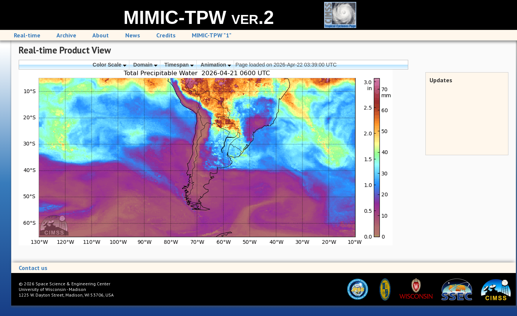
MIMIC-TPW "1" (211, 35)
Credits (166, 35)
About (100, 35)
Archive (66, 35)
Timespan (179, 65)
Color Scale (109, 65)
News (132, 35)
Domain (145, 65)
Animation (216, 65)
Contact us (33, 267)
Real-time (27, 35)
